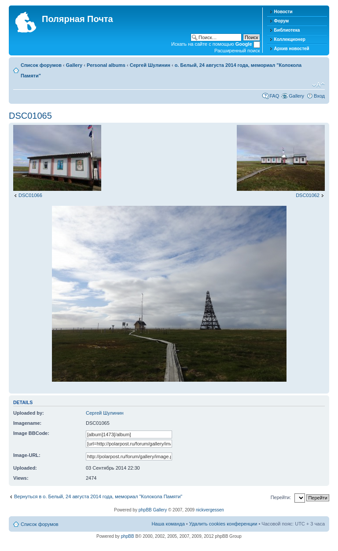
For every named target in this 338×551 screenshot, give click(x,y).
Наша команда (167, 523)
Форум (281, 20)
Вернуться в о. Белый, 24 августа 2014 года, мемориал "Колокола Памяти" (98, 496)
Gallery (74, 65)
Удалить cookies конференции (223, 523)
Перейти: (281, 497)
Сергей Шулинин (150, 65)
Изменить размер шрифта (318, 85)
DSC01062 (308, 195)
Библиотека (287, 30)
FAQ (274, 96)
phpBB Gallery (153, 509)
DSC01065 (30, 115)
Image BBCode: (31, 433)
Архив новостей (291, 48)
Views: (21, 478)
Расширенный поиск (237, 50)
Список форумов (41, 65)
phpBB (127, 536)
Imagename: (27, 423)
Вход (319, 96)
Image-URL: (26, 455)
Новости (283, 11)
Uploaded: (25, 468)
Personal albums (106, 65)
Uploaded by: (28, 413)
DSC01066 (30, 195)
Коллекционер (289, 39)
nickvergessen (210, 509)
